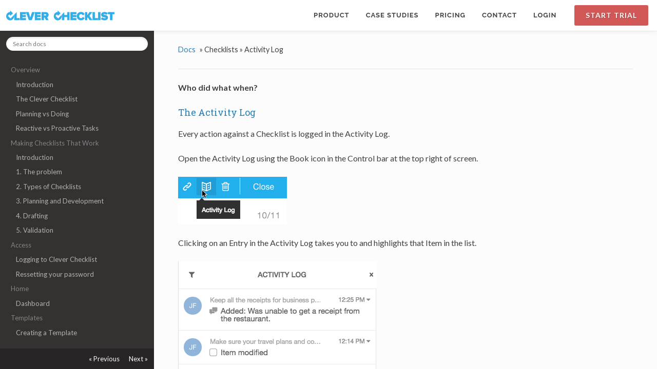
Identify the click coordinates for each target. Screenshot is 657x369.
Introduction (34, 84)
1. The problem (39, 172)
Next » (138, 359)
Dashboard (33, 303)
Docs (187, 49)
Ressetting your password (55, 274)
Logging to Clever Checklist (56, 259)
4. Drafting (32, 216)
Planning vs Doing (42, 114)
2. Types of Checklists (48, 186)
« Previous (104, 359)
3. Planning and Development (60, 201)
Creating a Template (46, 333)
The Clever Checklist (47, 99)
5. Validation (34, 230)
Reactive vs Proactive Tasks (57, 128)
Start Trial (611, 15)
